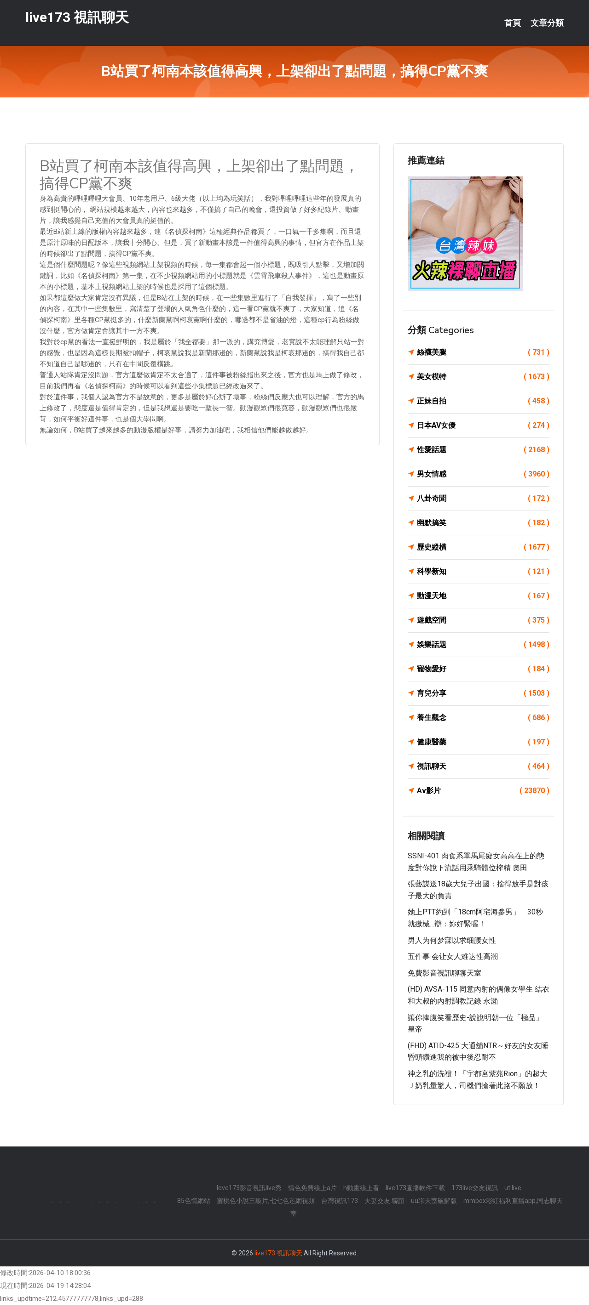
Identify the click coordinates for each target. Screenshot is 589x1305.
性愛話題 (483, 449)
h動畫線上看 (361, 1188)
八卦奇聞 (483, 498)
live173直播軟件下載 (415, 1188)
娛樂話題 (483, 644)
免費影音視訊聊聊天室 (444, 973)
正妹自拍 (483, 401)
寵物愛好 (483, 669)
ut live (512, 1188)
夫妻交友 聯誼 (384, 1200)
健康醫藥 (483, 742)
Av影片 (483, 790)
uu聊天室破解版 (434, 1200)
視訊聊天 (483, 766)
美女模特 (483, 376)
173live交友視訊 (474, 1188)
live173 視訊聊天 (77, 18)
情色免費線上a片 (312, 1188)
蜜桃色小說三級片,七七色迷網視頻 (266, 1200)
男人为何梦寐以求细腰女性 (452, 940)
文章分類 (547, 23)
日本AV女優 (483, 425)
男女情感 (483, 474)
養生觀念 (483, 717)
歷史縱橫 (483, 547)
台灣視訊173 (339, 1200)
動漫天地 (483, 596)
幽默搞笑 (483, 522)
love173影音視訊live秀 (249, 1188)
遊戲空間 (483, 620)
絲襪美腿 (483, 352)
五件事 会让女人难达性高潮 (453, 956)
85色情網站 (193, 1200)
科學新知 (483, 571)
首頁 (512, 23)
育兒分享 (483, 693)
